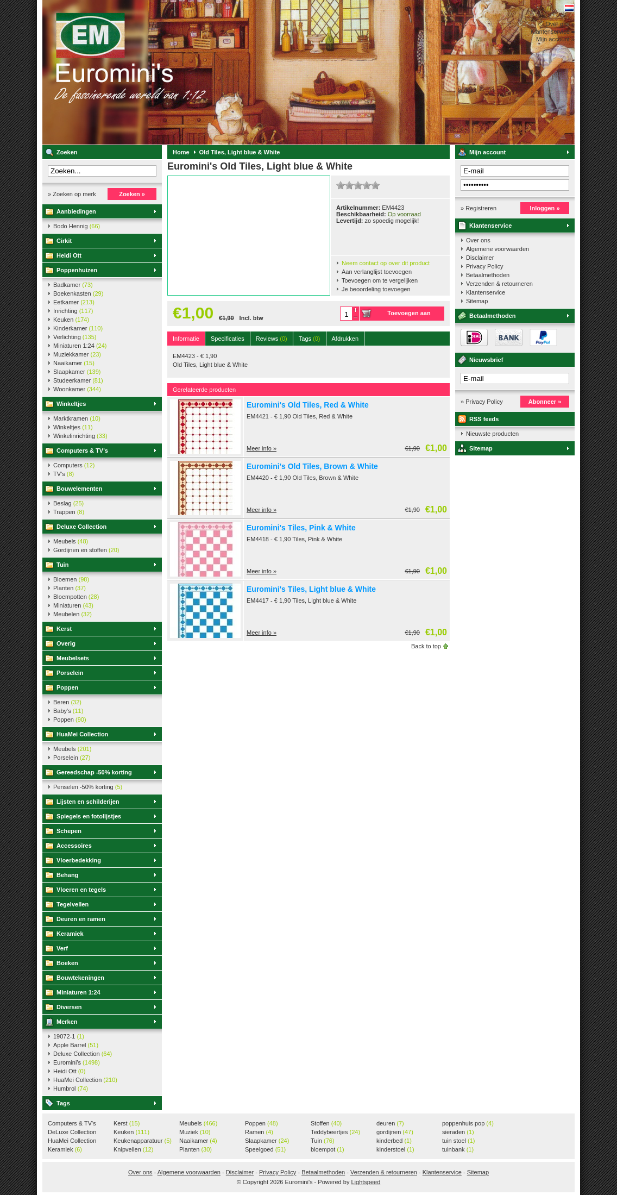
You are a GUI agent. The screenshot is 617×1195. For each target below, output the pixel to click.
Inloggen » (545, 208)
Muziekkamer (77, 354)
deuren (390, 1123)
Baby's (68, 711)
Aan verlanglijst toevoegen (377, 271)
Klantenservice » (553, 31)
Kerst (64, 628)
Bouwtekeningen (80, 977)
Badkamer (73, 284)
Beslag (68, 503)
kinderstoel (395, 1149)
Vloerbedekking (78, 860)
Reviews (271, 338)
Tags (63, 1103)
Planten (69, 588)
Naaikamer (74, 363)
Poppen (67, 687)
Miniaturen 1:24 (79, 345)
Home (181, 152)
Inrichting (73, 311)
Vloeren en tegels (81, 889)
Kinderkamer (78, 328)
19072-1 (68, 1036)
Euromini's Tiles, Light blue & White (311, 589)
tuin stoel (458, 1140)
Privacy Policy (484, 266)
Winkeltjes (71, 404)
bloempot (327, 1149)
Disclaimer (480, 257)
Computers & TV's (82, 450)
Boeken (67, 963)
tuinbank (458, 1149)
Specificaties (227, 338)
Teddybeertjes (335, 1132)
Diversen (68, 1007)
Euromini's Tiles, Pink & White (301, 527)
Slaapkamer (76, 371)
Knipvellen (133, 1149)
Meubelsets (72, 658)
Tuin (62, 564)
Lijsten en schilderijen (87, 801)
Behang (67, 875)
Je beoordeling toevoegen (376, 289)
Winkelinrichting (80, 436)
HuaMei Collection (82, 734)
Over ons (478, 240)
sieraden (458, 1132)
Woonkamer (77, 389)
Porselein (70, 673)
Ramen (259, 1132)
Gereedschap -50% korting (94, 772)
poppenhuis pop (468, 1123)
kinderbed (394, 1140)
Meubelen (72, 614)
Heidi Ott (68, 255)
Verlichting (75, 337)
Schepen (68, 831)
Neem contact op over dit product (386, 263)
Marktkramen (76, 418)
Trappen (68, 512)
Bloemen (71, 579)
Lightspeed (365, 1182)
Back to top (426, 646)
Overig (65, 643)
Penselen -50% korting (87, 787)
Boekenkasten (78, 293)
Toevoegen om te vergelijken (380, 280)
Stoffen (326, 1123)
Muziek (194, 1132)
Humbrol (70, 1088)
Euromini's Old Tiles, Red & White (308, 405)
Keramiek (70, 933)
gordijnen (394, 1132)
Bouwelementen (79, 488)
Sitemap (477, 301)
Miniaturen (73, 605)
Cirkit (64, 240)
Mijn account (487, 152)
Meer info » (261, 448)
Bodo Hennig (76, 226)
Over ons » (560, 24)
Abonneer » (545, 401)
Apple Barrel (75, 1045)
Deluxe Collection (81, 526)
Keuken (71, 319)
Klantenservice (490, 225)
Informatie (186, 338)
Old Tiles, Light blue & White (239, 152)
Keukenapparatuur (143, 1140)
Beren (67, 702)
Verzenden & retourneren (499, 283)
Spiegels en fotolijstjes (88, 816)
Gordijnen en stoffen (86, 550)
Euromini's (186, 72)
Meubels (70, 541)
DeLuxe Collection (72, 1132)
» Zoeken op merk (72, 194)
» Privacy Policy (482, 401)
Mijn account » (555, 39)
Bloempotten (76, 596)
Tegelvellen (72, 904)
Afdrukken (345, 338)
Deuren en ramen (80, 919)
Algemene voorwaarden (497, 249)
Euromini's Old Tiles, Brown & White (312, 466)
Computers (74, 465)
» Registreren (478, 208)
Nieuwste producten (492, 433)
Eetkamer (74, 302)
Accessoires (74, 845)
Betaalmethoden (487, 275)
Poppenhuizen (76, 270)
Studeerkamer (78, 380)
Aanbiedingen (76, 211)
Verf (62, 948)
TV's (63, 474)
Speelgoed (265, 1149)
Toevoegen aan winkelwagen (408, 315)
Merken (67, 1021)
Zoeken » (132, 194)
